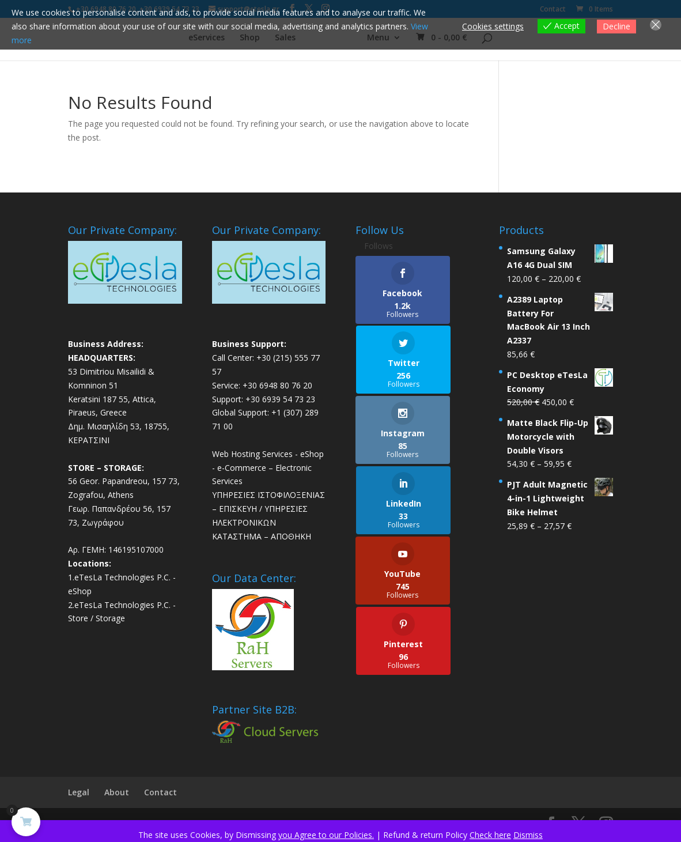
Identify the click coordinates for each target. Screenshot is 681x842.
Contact (160, 795)
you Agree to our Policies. (326, 834)
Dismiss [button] (528, 834)
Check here (490, 834)
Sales (278, 41)
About (116, 795)
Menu (385, 41)
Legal (78, 795)
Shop (243, 41)
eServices (199, 41)
